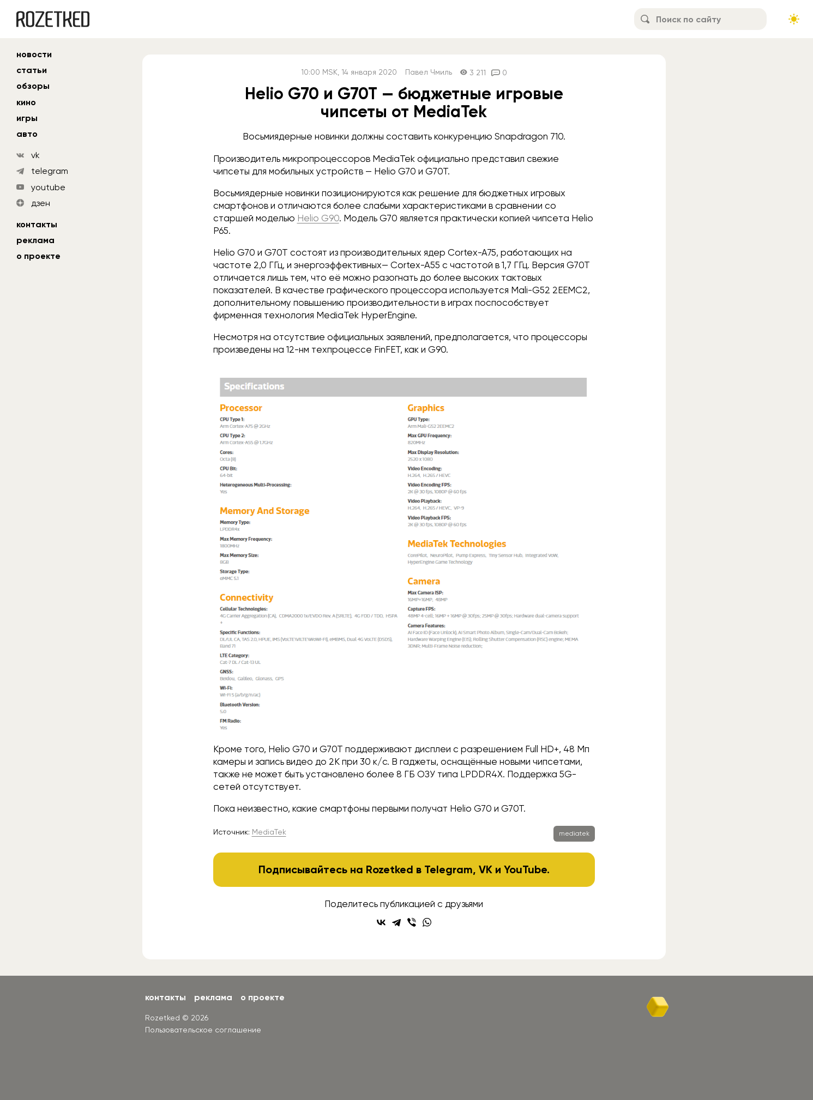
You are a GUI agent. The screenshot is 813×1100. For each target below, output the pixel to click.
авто (27, 134)
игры (27, 118)
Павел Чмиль (428, 72)
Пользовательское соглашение (203, 1029)
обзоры (33, 86)
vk (35, 155)
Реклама (35, 240)
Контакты (36, 224)
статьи (31, 70)
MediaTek (269, 831)
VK (485, 869)
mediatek (574, 833)
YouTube (525, 869)
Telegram (448, 869)
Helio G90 (318, 218)
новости (34, 54)
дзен (40, 203)
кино (26, 102)
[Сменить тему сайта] (794, 19)
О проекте (38, 256)
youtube (48, 187)
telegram (49, 171)
